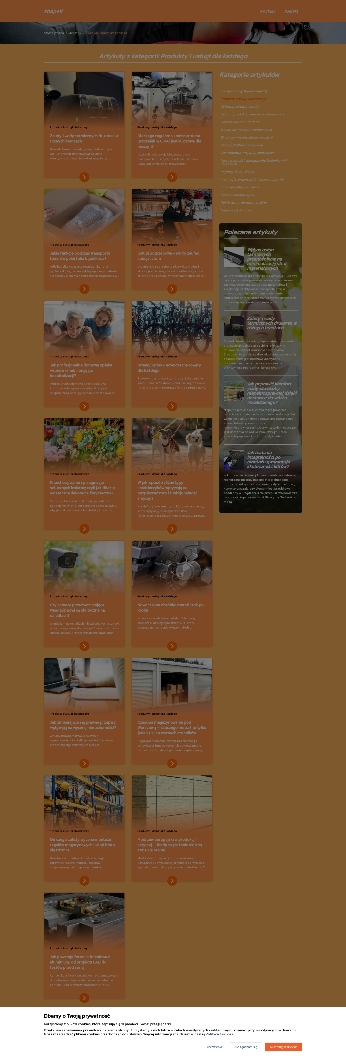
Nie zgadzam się (245, 1047)
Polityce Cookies (219, 1034)
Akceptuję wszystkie (283, 1047)
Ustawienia (214, 1047)
